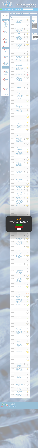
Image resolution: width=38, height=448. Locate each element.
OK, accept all (19, 225)
